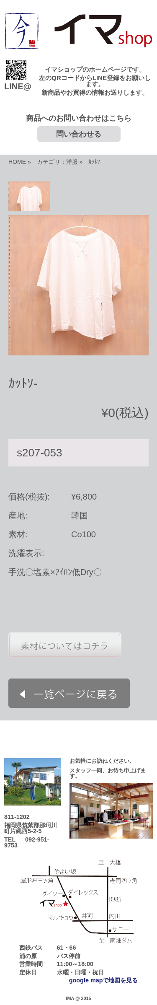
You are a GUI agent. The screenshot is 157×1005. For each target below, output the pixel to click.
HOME (17, 161)
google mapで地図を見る (103, 980)
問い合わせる (78, 134)
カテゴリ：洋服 (57, 161)
